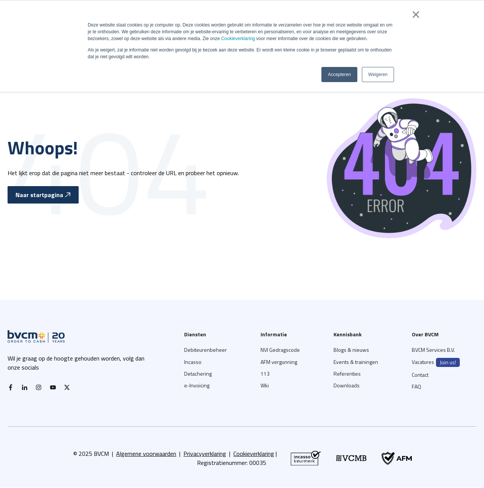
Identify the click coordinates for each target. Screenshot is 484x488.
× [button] (415, 14)
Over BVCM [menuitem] (425, 334)
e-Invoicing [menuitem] (196, 385)
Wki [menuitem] (265, 385)
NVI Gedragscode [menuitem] (280, 350)
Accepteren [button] (339, 74)
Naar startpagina (43, 194)
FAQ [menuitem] (416, 386)
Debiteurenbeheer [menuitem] (205, 350)
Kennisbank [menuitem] (347, 334)
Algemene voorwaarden (146, 453)
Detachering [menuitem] (198, 374)
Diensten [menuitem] (195, 334)
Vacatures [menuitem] (436, 362)
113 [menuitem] (265, 374)
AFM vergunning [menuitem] (279, 362)
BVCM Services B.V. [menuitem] (433, 350)
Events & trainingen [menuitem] (356, 362)
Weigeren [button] (378, 74)
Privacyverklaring (204, 453)
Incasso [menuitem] (193, 362)
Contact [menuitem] (420, 375)
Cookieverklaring (238, 38)
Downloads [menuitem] (347, 385)
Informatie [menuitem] (274, 334)
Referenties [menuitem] (347, 374)
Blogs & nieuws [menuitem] (351, 350)
